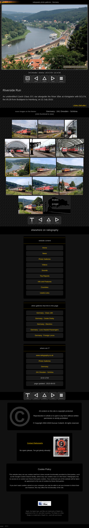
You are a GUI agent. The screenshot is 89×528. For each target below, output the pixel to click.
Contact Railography (35, 443)
